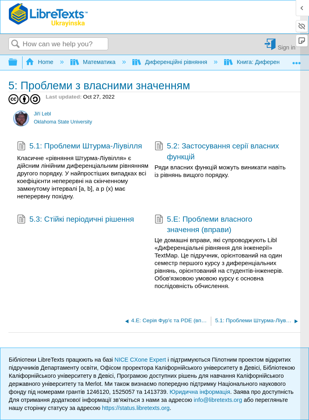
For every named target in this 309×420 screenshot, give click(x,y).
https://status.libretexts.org (136, 408)
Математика (93, 62)
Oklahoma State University (63, 122)
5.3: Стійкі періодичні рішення (75, 220)
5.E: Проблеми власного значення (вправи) (203, 224)
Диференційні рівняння (170, 62)
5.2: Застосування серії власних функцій (216, 151)
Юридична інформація (199, 392)
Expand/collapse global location (296, 60)
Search (15, 44)
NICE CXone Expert (141, 359)
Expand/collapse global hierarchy (18, 63)
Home (40, 62)
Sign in (286, 47)
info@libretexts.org (218, 400)
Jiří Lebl (42, 114)
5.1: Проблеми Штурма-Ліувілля (79, 147)
